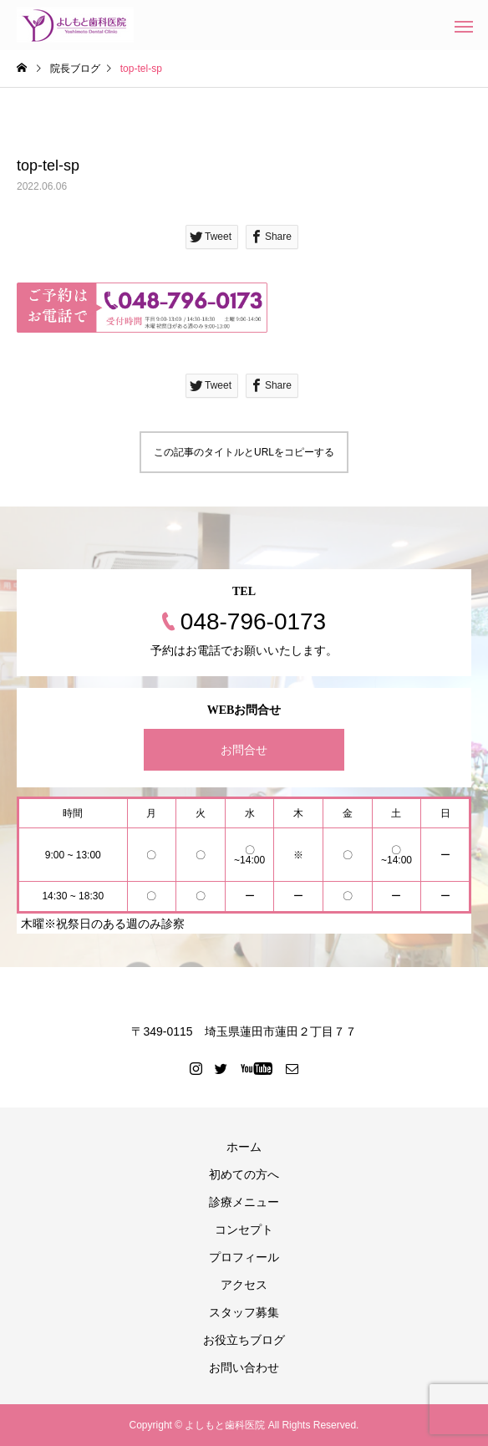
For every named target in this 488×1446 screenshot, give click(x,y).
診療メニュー (244, 1202)
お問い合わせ (244, 1367)
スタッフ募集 (244, 1312)
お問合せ (244, 749)
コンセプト (244, 1229)
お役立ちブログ (244, 1340)
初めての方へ (244, 1174)
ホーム (244, 1146)
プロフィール (244, 1257)
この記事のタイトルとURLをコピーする (244, 452)
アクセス (244, 1284)
